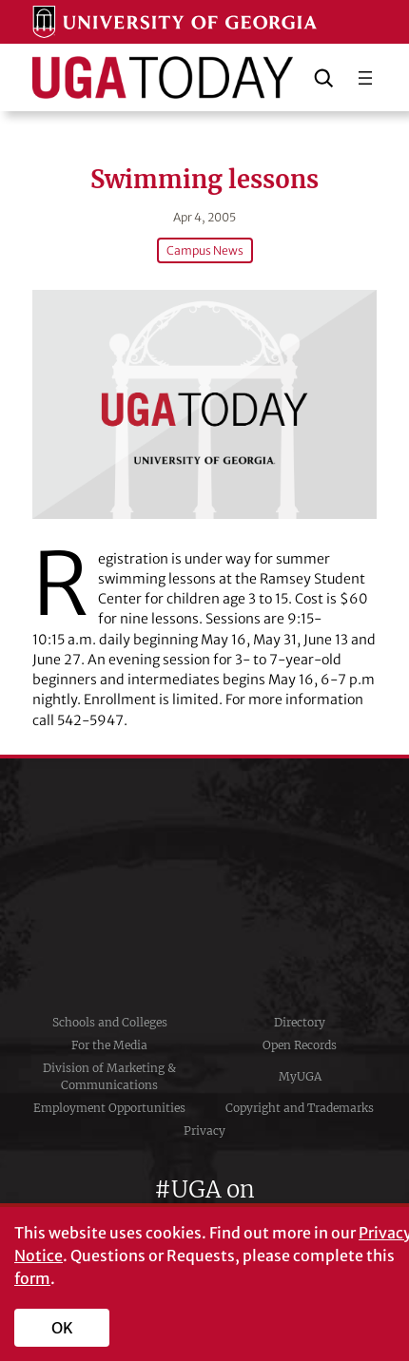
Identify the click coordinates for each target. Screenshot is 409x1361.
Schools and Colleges (109, 1022)
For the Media (109, 1045)
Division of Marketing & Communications (109, 1076)
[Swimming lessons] (204, 404)
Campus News (204, 250)
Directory (299, 1022)
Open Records (300, 1045)
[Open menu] (365, 78)
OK (62, 1327)
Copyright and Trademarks (299, 1108)
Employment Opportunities (109, 1108)
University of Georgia (204, 885)
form (32, 1278)
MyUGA (300, 1076)
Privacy (204, 1130)
